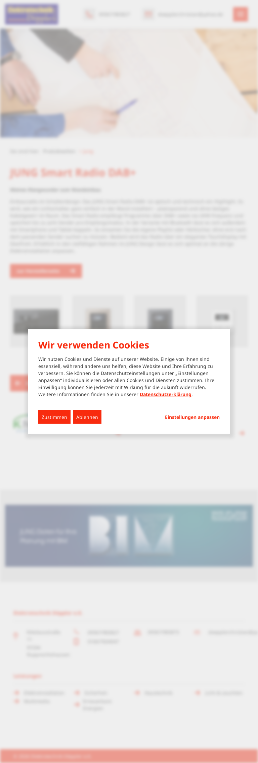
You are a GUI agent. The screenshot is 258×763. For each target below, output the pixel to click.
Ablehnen (87, 417)
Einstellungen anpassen (192, 417)
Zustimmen (54, 417)
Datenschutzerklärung (165, 394)
